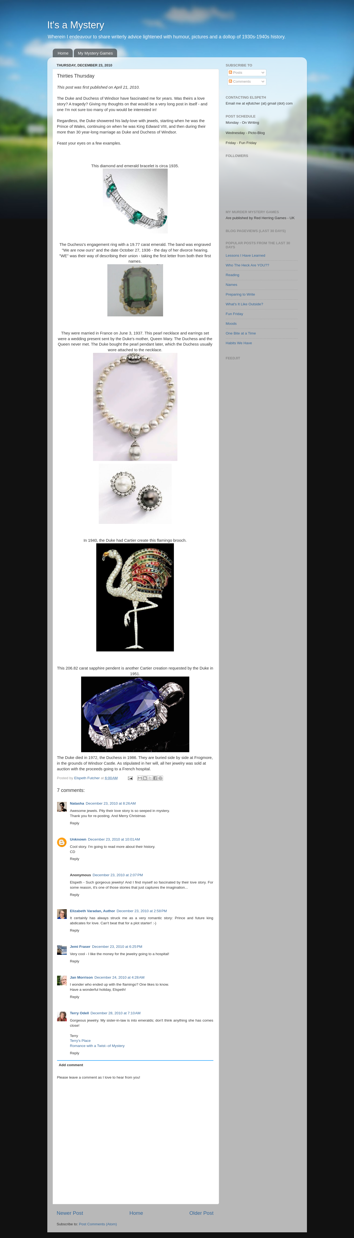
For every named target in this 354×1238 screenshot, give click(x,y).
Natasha (77, 803)
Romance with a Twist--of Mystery (97, 1046)
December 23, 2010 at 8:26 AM (111, 803)
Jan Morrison (81, 977)
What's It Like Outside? (244, 304)
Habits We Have (239, 343)
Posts (235, 73)
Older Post (201, 1213)
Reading (232, 275)
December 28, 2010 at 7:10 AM (116, 1013)
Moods (231, 324)
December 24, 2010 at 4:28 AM (119, 977)
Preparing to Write (240, 294)
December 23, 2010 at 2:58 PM (142, 911)
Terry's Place (80, 1041)
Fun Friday (234, 314)
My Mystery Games (95, 53)
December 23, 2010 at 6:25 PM (117, 947)
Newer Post (70, 1213)
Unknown (78, 839)
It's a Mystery (75, 25)
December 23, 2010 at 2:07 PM (118, 875)
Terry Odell (79, 1013)
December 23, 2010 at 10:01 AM (114, 839)
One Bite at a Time (241, 333)
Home (63, 53)
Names (231, 285)
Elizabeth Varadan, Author (92, 911)
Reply (75, 823)
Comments (240, 81)
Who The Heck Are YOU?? (247, 265)
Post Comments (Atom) (98, 1224)
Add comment (71, 1065)
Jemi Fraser (80, 947)
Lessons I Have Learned (245, 255)
